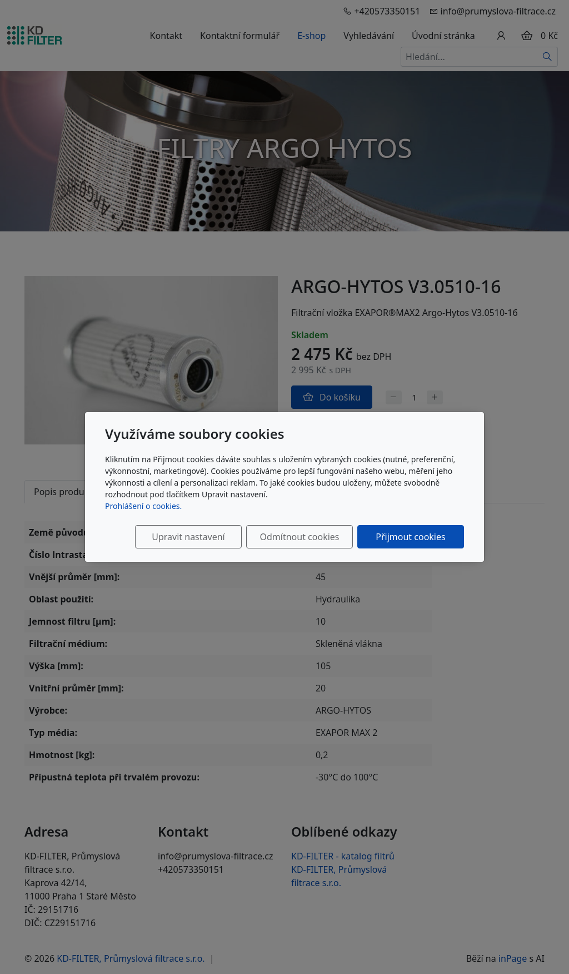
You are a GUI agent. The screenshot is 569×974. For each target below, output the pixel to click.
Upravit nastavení (188, 537)
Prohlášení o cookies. (143, 506)
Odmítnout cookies (300, 537)
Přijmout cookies (410, 537)
